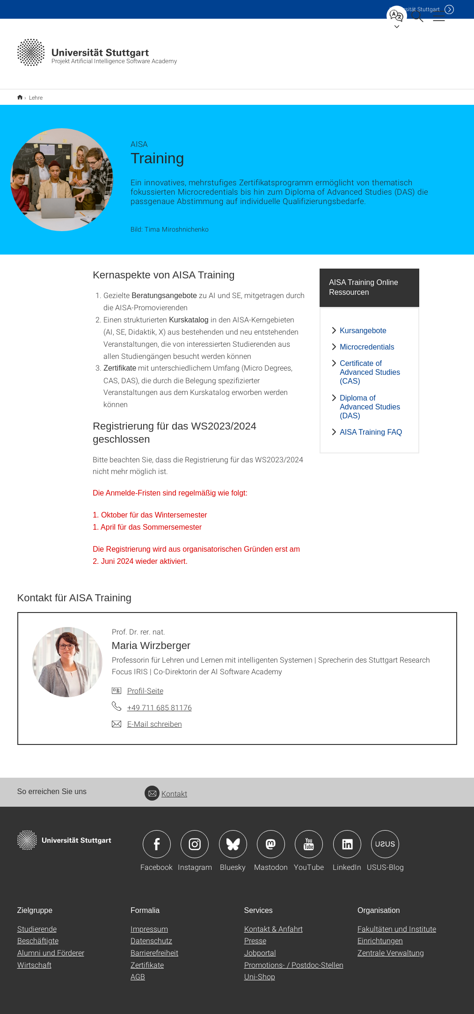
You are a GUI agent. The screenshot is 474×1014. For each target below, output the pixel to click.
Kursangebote (363, 324)
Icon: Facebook (157, 838)
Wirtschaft (34, 958)
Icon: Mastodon (271, 838)
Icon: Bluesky (233, 838)
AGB (138, 970)
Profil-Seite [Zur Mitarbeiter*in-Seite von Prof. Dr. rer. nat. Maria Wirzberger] (145, 684)
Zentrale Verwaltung (390, 946)
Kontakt (166, 787)
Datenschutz (151, 934)
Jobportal (260, 946)
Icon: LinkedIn (347, 838)
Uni (414, 9)
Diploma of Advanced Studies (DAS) (370, 401)
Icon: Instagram (195, 838)
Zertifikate (147, 958)
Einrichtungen (380, 934)
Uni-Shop (259, 970)
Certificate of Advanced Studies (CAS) (370, 366)
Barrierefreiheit (154, 946)
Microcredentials (367, 341)
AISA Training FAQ (371, 426)
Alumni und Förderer (50, 946)
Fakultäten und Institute (396, 922)
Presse (255, 934)
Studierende (37, 922)
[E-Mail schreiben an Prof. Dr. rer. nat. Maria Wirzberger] (147, 718)
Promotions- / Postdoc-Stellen (293, 958)
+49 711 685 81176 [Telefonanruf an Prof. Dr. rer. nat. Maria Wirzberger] (159, 701)
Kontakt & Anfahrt (273, 922)
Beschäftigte (37, 934)
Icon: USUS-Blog (385, 838)
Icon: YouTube (309, 838)
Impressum (149, 922)
